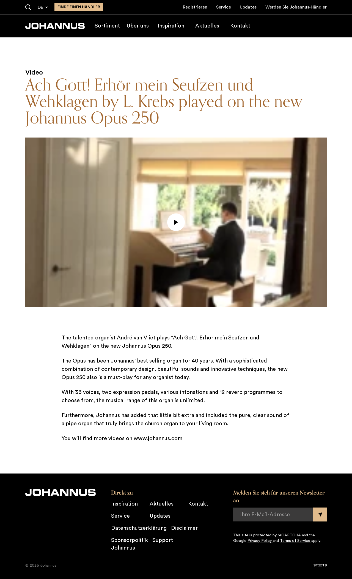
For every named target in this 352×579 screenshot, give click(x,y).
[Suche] (28, 7)
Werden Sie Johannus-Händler (296, 7)
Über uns (138, 26)
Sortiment (107, 26)
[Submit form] (320, 514)
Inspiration (171, 26)
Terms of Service (295, 540)
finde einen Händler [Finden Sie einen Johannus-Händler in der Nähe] (78, 7)
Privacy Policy (260, 540)
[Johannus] (55, 26)
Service (223, 7)
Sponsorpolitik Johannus (129, 543)
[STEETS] (320, 565)
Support (162, 540)
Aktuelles (207, 26)
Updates (248, 7)
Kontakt (240, 26)
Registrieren (195, 7)
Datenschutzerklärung (139, 528)
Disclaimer (184, 528)
